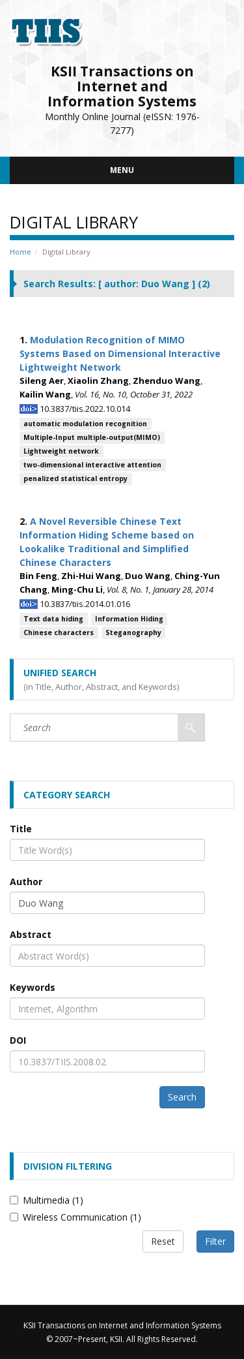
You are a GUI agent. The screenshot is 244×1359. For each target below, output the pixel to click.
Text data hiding (53, 618)
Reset (163, 1241)
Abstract (30, 934)
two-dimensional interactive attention (92, 464)
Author (26, 881)
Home (20, 252)
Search (182, 1097)
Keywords (32, 987)
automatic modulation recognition (85, 423)
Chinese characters (58, 632)
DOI (18, 1040)
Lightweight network (61, 451)
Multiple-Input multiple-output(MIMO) (91, 437)
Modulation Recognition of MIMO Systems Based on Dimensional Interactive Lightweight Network (120, 353)
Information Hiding (129, 618)
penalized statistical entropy (75, 478)
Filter (215, 1241)
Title (21, 828)
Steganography (133, 632)
